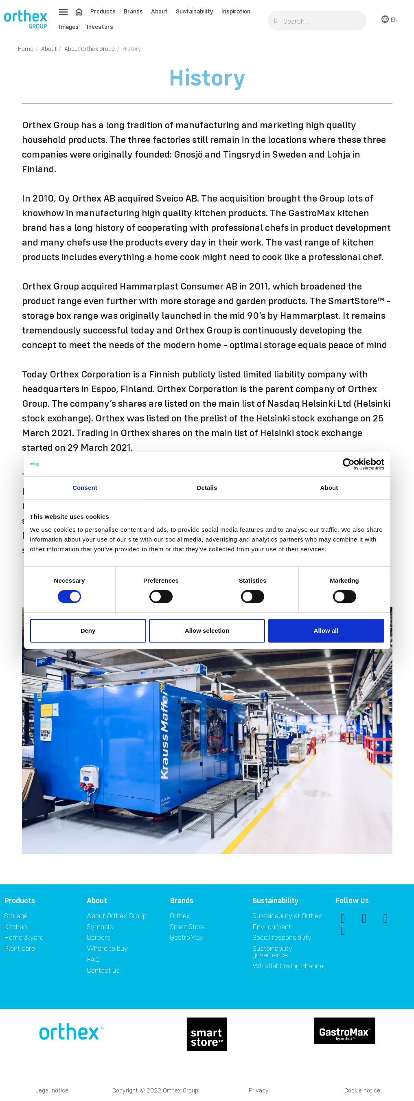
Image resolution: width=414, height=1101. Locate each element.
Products (103, 11)
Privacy (259, 1090)
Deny (88, 630)
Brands (133, 11)
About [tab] (329, 487)
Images (69, 27)
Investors (100, 27)
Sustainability (194, 11)
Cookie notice (362, 1090)
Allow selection (207, 630)
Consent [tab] (84, 487)
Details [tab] (207, 487)
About (159, 11)
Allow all (326, 630)
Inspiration (235, 11)
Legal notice (51, 1090)
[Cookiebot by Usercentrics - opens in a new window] (348, 464)
